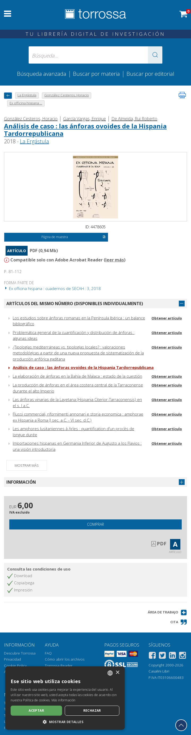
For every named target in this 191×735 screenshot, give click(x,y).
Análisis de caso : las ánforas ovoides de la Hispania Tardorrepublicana (85, 130)
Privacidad (12, 659)
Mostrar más (27, 465)
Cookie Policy (15, 665)
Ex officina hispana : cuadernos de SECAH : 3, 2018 (52, 288)
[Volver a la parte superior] (181, 725)
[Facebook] (152, 656)
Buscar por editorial (150, 73)
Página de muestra (73, 237)
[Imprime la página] (182, 95)
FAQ (48, 653)
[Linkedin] (172, 656)
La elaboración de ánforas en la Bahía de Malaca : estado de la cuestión (77, 376)
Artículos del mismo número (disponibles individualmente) (74, 303)
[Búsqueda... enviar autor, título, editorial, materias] (95, 55)
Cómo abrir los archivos (64, 659)
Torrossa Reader (58, 665)
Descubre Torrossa (20, 653)
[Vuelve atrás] (8, 95)
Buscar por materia (96, 73)
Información (21, 482)
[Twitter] (162, 656)
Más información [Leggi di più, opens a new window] (63, 700)
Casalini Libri (159, 671)
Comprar (95, 524)
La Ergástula (34, 141)
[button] (155, 55)
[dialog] (65, 698)
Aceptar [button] (36, 710)
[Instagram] (182, 656)
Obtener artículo (166, 318)
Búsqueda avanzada (41, 73)
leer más (114, 260)
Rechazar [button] (92, 710)
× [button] (117, 673)
